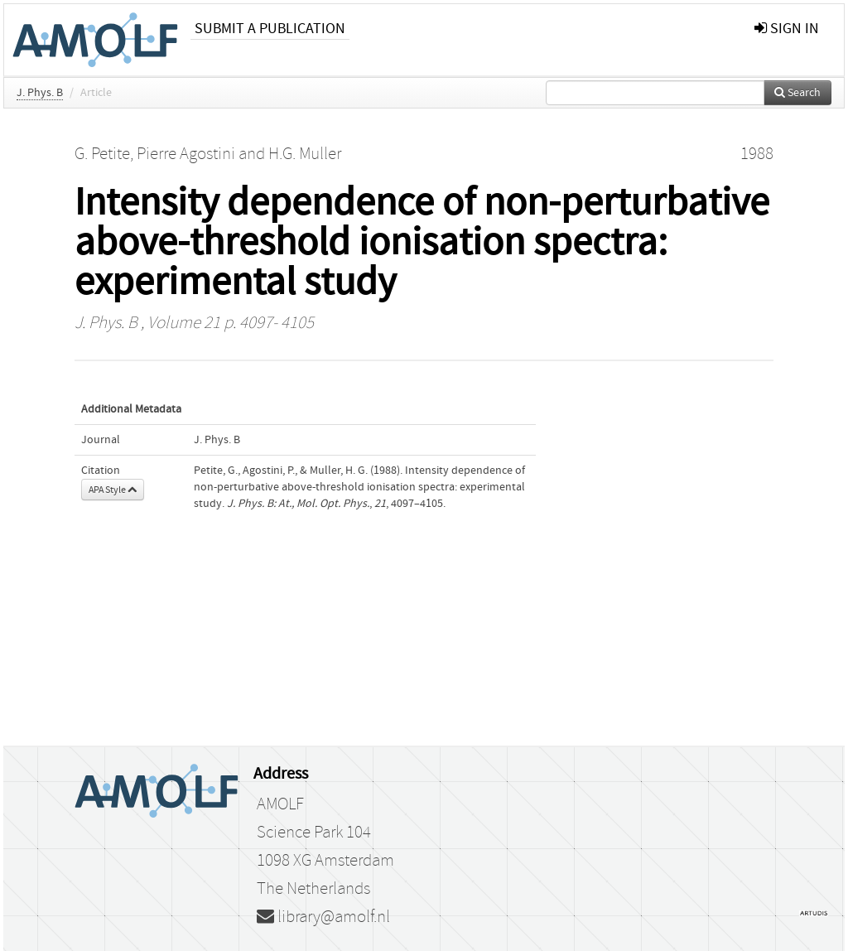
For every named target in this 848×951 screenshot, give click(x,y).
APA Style (113, 489)
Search (797, 92)
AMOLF (280, 804)
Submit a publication (270, 28)
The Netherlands (313, 889)
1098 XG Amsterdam (325, 861)
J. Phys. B (40, 92)
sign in (786, 28)
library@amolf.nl (323, 917)
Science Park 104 (314, 832)
